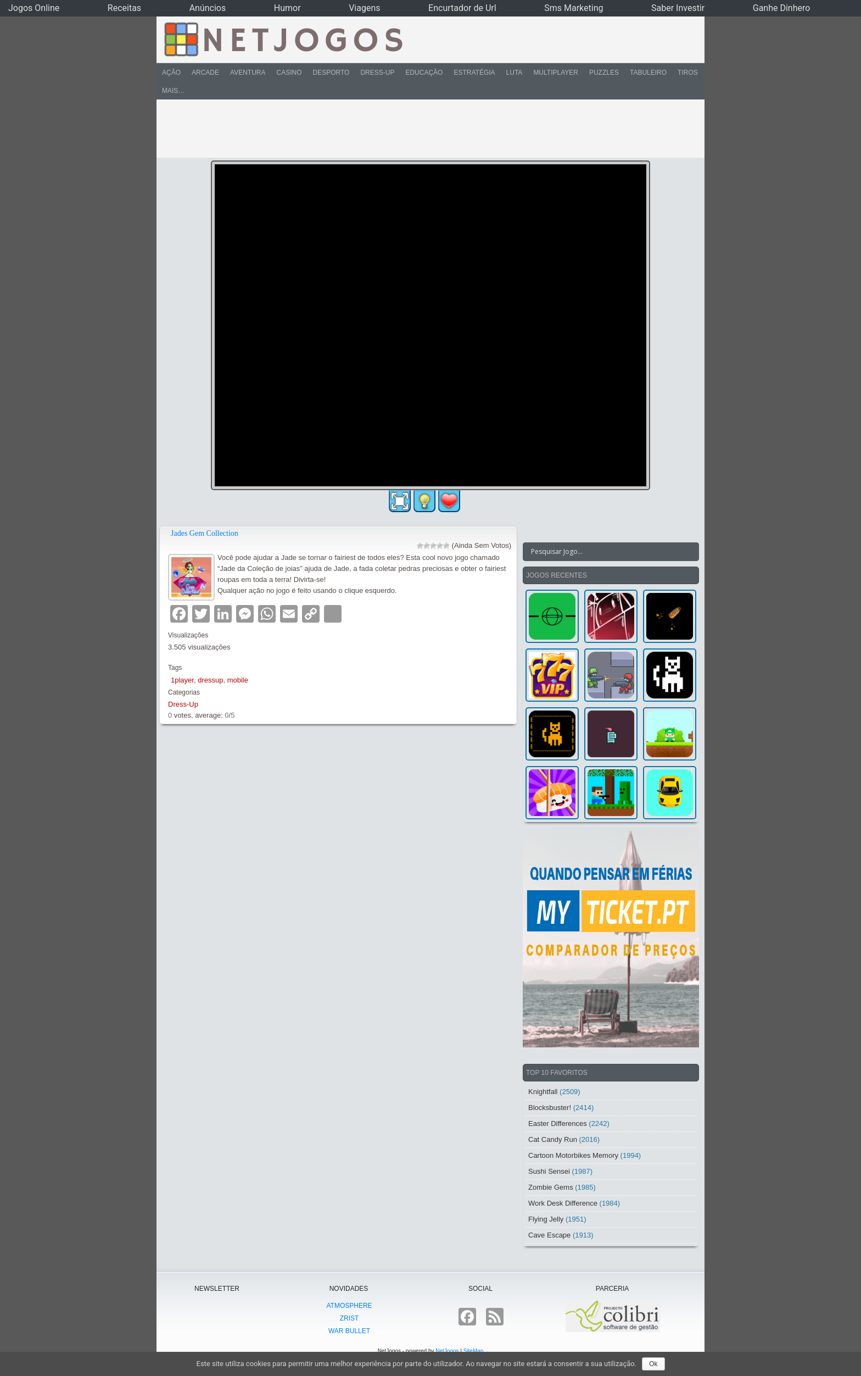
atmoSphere (349, 1306)
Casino (288, 72)
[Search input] (604, 551)
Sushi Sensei (549, 1171)
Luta (514, 72)
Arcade (205, 72)
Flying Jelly (545, 1219)
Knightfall (542, 1092)
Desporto (331, 72)
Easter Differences (557, 1123)
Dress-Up (377, 72)
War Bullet (349, 1331)
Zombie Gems (550, 1187)
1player (182, 680)
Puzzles (604, 72)
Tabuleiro (648, 72)
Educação (424, 72)
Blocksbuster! (549, 1107)
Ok (653, 1364)
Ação (171, 72)
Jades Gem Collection (204, 533)
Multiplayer (555, 72)
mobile (237, 680)
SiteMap (473, 1351)
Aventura (247, 72)
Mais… (173, 91)
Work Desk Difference (562, 1203)
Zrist (349, 1318)
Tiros (688, 72)
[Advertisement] (422, 128)
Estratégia (474, 72)
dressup (210, 680)
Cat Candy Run (552, 1139)
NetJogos (447, 1351)
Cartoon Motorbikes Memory (573, 1155)
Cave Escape (549, 1235)
